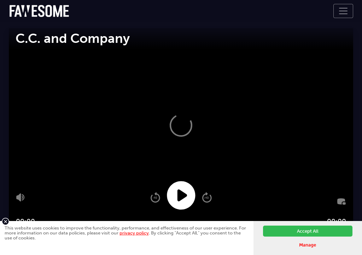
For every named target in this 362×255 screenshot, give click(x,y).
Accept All (308, 231)
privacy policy (134, 233)
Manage (307, 245)
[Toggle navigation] (343, 11)
